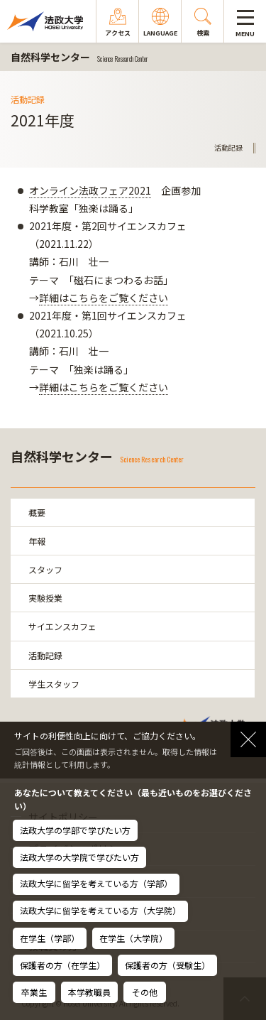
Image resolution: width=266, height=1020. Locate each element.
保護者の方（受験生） (167, 965)
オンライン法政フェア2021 (90, 190)
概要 (36, 512)
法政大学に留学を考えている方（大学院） (100, 910)
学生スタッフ (53, 684)
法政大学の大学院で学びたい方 (79, 857)
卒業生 (34, 992)
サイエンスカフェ (62, 626)
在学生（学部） (49, 938)
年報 (36, 541)
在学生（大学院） (133, 938)
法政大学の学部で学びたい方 (75, 830)
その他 (144, 992)
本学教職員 (89, 992)
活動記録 (45, 655)
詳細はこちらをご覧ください (103, 298)
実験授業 (45, 598)
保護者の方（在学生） (62, 965)
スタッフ (45, 569)
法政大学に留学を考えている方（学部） (96, 883)
